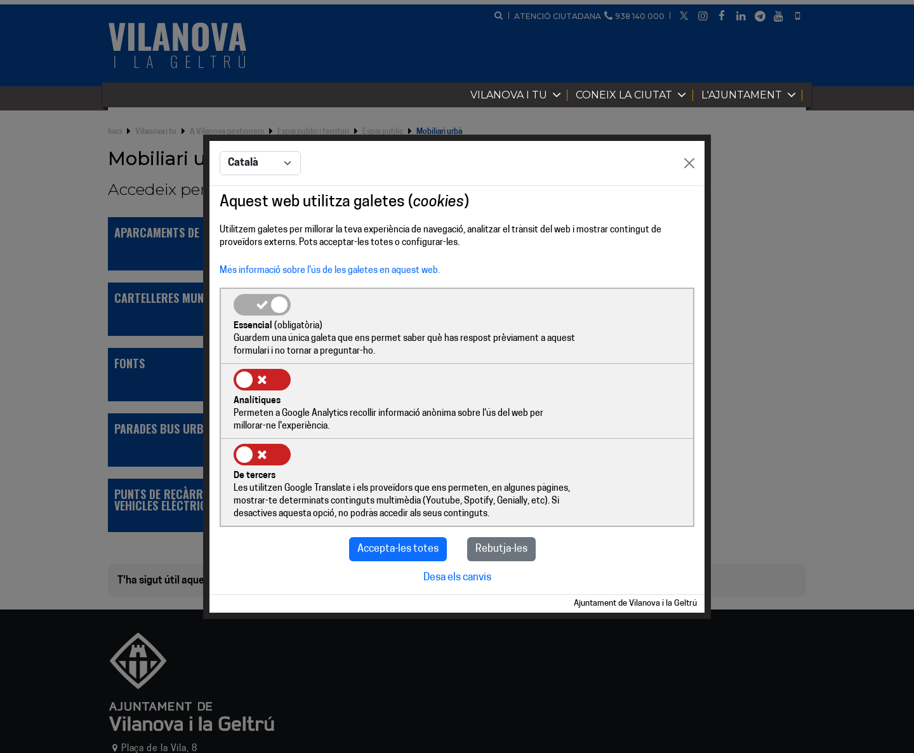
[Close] (689, 202)
